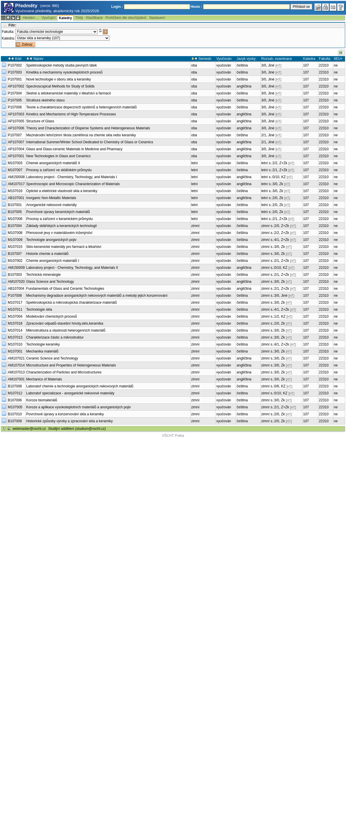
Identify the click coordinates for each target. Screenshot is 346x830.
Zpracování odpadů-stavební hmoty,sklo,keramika (64, 323)
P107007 (15, 135)
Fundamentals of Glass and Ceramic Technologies (65, 289)
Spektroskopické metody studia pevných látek (61, 65)
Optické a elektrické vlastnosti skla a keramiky (61, 191)
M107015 (15, 247)
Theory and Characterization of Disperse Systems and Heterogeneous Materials (88, 128)
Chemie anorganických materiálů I (52, 261)
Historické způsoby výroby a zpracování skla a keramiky (69, 421)
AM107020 (16, 282)
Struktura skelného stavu (45, 100)
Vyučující (49, 18)
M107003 (15, 163)
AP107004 (16, 149)
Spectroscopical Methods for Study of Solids (60, 86)
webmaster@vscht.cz (29, 429)
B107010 (15, 414)
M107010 (15, 344)
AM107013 (16, 372)
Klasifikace (94, 18)
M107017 (15, 302)
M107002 (15, 261)
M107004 (15, 316)
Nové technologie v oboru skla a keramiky (58, 79)
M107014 (15, 330)
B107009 (15, 421)
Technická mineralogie (43, 275)
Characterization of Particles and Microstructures (64, 372)
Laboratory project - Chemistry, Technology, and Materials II (72, 268)
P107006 (15, 107)
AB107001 (16, 198)
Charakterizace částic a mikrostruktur (55, 337)
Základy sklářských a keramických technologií (61, 226)
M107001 (15, 351)
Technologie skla (39, 309)
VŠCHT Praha (173, 436)
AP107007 (16, 142)
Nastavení (157, 18)
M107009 (15, 240)
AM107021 (16, 358)
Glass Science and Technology (50, 282)
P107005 (15, 100)
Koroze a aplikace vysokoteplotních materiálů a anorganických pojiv (78, 407)
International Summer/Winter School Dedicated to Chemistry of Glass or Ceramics (89, 142)
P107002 (15, 65)
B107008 (15, 386)
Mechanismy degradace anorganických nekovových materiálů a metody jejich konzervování (97, 296)
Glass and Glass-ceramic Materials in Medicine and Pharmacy (74, 149)
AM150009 (16, 268)
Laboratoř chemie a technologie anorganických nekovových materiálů (79, 386)
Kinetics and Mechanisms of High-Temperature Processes (71, 114)
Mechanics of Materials (44, 379)
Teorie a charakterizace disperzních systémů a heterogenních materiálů (81, 107)
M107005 (15, 407)
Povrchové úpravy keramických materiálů (58, 212)
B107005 (15, 212)
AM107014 (16, 365)
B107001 (15, 205)
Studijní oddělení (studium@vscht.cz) (77, 429)
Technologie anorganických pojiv (51, 240)
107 (306, 65)
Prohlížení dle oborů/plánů (126, 18)
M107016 (15, 191)
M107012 (15, 393)
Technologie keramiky (43, 344)
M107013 (15, 337)
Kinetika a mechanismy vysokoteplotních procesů (64, 72)
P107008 (15, 296)
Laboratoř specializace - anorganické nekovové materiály (70, 393)
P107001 (15, 79)
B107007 (15, 254)
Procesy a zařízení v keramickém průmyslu (59, 219)
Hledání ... (31, 18)
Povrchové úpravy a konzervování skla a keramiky (65, 414)
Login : (117, 7)
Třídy (79, 18)
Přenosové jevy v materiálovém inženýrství (59, 233)
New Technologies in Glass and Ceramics (58, 156)
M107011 (15, 309)
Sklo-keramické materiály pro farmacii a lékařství (63, 247)
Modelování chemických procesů (51, 316)
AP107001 (16, 156)
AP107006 (16, 128)
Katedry (65, 18)
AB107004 (16, 289)
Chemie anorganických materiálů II (53, 163)
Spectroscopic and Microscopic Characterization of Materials (73, 184)
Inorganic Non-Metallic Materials (51, 198)
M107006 (15, 219)
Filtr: (12, 25)
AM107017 (16, 184)
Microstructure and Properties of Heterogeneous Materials (71, 365)
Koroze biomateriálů (41, 400)
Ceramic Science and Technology (52, 358)
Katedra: (8, 38)
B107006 (15, 400)
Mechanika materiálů (42, 351)
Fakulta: (8, 32)
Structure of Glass (40, 121)
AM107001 (16, 379)
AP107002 (16, 86)
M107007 (15, 170)
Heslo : (196, 7)
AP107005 (16, 121)
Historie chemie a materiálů (47, 254)
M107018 (15, 323)
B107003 (15, 275)
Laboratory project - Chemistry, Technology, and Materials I (71, 177)
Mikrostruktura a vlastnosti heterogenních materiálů (65, 330)
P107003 (15, 72)
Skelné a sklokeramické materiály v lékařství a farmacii (68, 93)
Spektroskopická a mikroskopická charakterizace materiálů (71, 302)
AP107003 (16, 114)
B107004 (15, 226)
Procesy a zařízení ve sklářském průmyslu (59, 170)
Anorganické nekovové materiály (51, 205)
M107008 (15, 233)
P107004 (15, 93)
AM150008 (16, 177)
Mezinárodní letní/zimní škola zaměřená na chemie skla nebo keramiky (81, 135)
